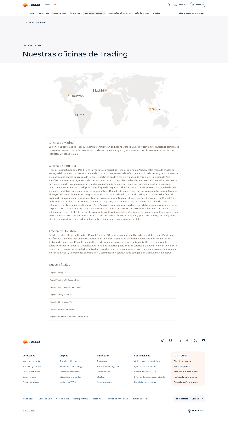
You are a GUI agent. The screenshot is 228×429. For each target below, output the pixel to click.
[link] (180, 4)
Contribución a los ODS (145, 371)
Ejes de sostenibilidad (145, 366)
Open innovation (105, 382)
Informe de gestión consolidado (149, 377)
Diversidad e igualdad (70, 377)
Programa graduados (70, 371)
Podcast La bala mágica (185, 377)
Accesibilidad (62, 398)
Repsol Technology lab (108, 366)
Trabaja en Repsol (68, 361)
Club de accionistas (183, 361)
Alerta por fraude (81, 398)
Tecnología (102, 361)
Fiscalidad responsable (145, 382)
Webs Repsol (29, 398)
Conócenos (44, 13)
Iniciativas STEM (68, 382)
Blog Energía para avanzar (186, 371)
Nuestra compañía (31, 361)
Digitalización (103, 371)
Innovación (75, 13)
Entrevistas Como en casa (186, 382)
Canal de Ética (45, 398)
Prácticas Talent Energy (71, 366)
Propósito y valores (32, 366)
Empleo (156, 13)
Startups (101, 377)
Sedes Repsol (29, 377)
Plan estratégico (31, 382)
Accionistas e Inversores (119, 13)
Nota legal (98, 398)
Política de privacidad (117, 398)
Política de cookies (140, 398)
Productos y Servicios (94, 13)
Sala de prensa (142, 13)
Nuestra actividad (31, 371)
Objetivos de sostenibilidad (147, 361)
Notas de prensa (182, 366)
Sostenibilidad (59, 13)
